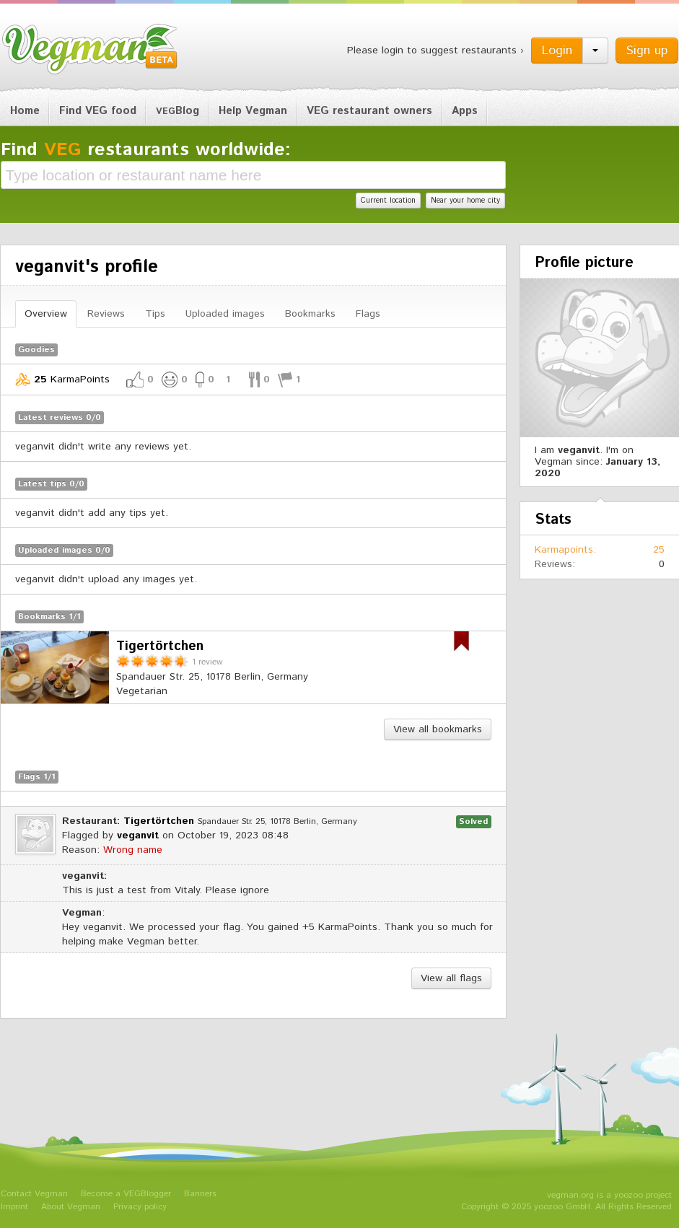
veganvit (138, 835)
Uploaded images (225, 314)
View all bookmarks (437, 729)
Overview (46, 314)
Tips (155, 314)
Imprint (14, 1207)
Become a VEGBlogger (126, 1194)
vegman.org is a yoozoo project (609, 1195)
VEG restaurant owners (369, 110)
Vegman (90, 49)
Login (557, 50)
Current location (388, 200)
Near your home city (465, 200)
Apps (465, 110)
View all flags (451, 978)
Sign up (646, 50)
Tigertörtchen (158, 821)
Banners (200, 1194)
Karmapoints (564, 550)
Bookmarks (310, 314)
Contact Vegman (34, 1194)
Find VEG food (97, 110)
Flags (368, 314)
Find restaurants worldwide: (146, 150)
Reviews (106, 314)
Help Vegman (253, 110)
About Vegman (70, 1207)
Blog (177, 110)
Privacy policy (140, 1207)
